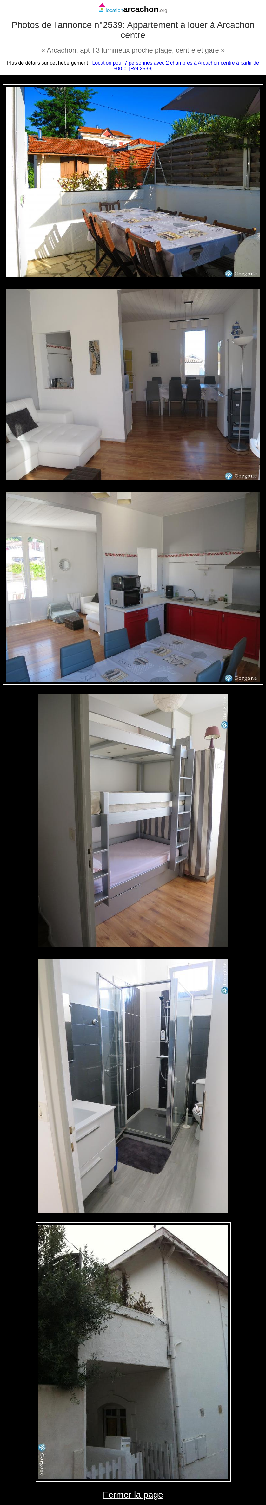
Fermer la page (133, 1495)
